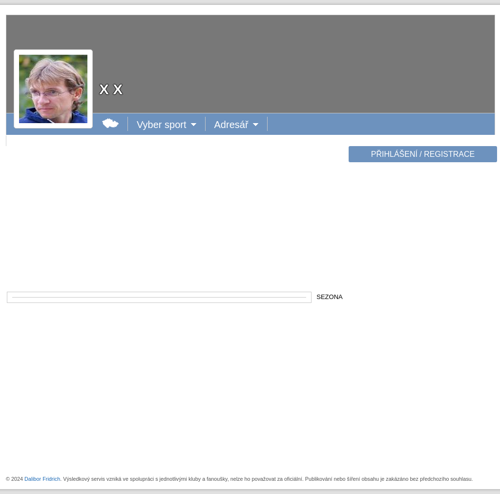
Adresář (236, 124)
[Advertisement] (422, 318)
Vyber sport (162, 124)
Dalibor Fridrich (42, 479)
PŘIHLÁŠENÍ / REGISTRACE (423, 154)
